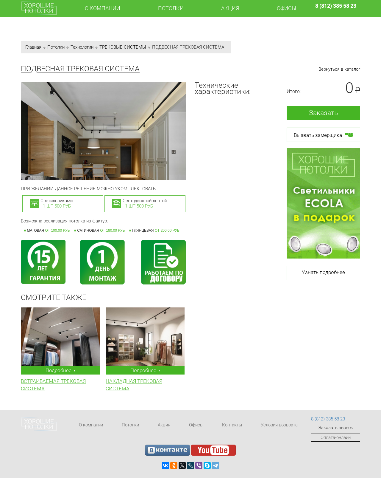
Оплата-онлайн (336, 437)
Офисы (286, 8)
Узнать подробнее (323, 272)
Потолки (171, 8)
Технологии (82, 47)
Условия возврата (279, 425)
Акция (230, 8)
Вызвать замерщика (323, 135)
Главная (33, 47)
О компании (102, 8)
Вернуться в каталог (339, 69)
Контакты (232, 425)
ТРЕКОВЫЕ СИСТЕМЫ (122, 47)
